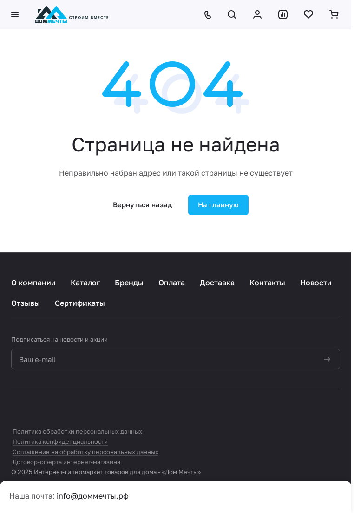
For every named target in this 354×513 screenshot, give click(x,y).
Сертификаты (80, 303)
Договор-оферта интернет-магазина (66, 462)
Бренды (129, 282)
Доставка (217, 282)
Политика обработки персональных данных (77, 431)
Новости (316, 282)
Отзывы (25, 303)
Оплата (171, 282)
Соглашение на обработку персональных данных (85, 451)
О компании (33, 282)
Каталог (85, 282)
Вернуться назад (142, 204)
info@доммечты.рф (93, 495)
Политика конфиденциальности (60, 441)
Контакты (267, 282)
